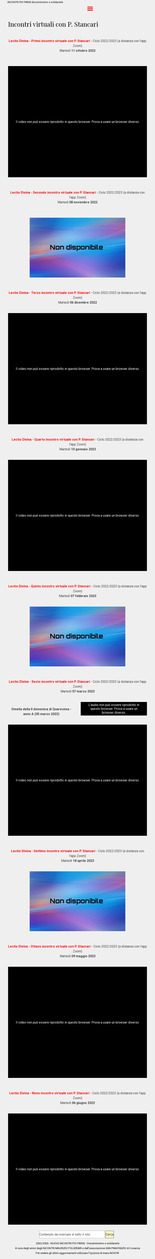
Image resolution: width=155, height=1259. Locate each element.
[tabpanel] (77, 46)
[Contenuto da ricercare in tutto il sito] (72, 1234)
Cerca (110, 1234)
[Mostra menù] (90, 8)
